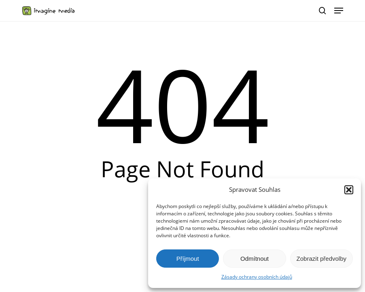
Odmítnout (254, 258)
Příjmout (187, 258)
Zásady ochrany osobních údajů (256, 276)
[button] (349, 190)
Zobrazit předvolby (321, 258)
